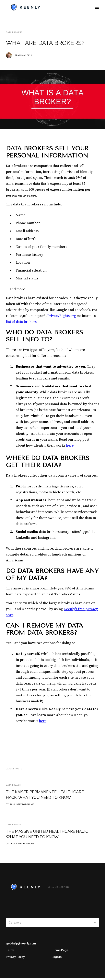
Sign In (57, 956)
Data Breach (13, 785)
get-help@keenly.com (21, 943)
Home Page (60, 950)
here (70, 445)
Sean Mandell (23, 55)
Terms (10, 950)
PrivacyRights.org (61, 316)
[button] (96, 7)
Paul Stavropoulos (22, 804)
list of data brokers (21, 321)
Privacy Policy (15, 956)
